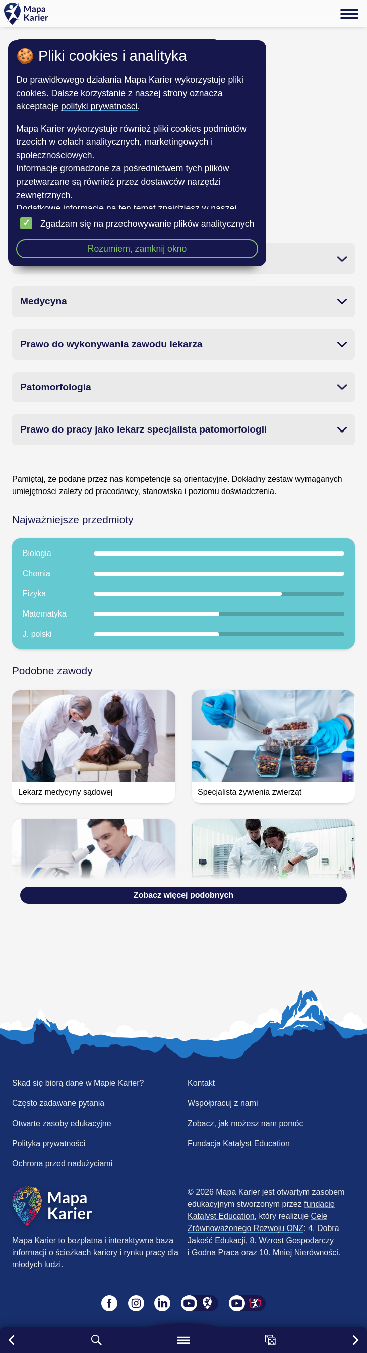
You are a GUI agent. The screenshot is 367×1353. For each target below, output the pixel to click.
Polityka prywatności (48, 1143)
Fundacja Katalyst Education (239, 1143)
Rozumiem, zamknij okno (137, 248)
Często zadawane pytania (58, 1103)
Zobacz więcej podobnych (183, 895)
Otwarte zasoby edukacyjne (61, 1123)
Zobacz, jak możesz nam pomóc (245, 1123)
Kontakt (201, 1083)
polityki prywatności (99, 106)
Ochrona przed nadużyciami (62, 1163)
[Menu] (349, 13)
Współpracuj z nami (223, 1103)
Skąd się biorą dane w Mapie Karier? (78, 1083)
